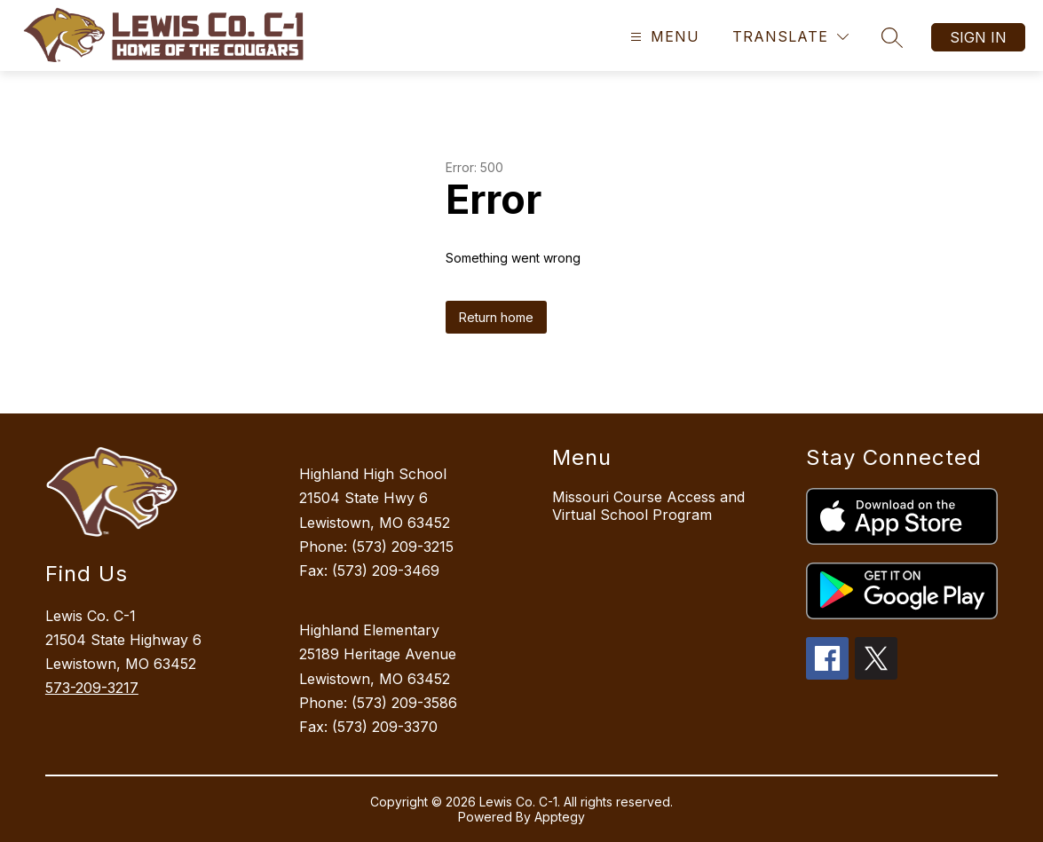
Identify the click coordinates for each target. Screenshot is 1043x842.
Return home (496, 317)
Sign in (978, 37)
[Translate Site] (790, 37)
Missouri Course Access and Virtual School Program (648, 505)
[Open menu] (662, 37)
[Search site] (892, 37)
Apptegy (559, 816)
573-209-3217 (91, 687)
